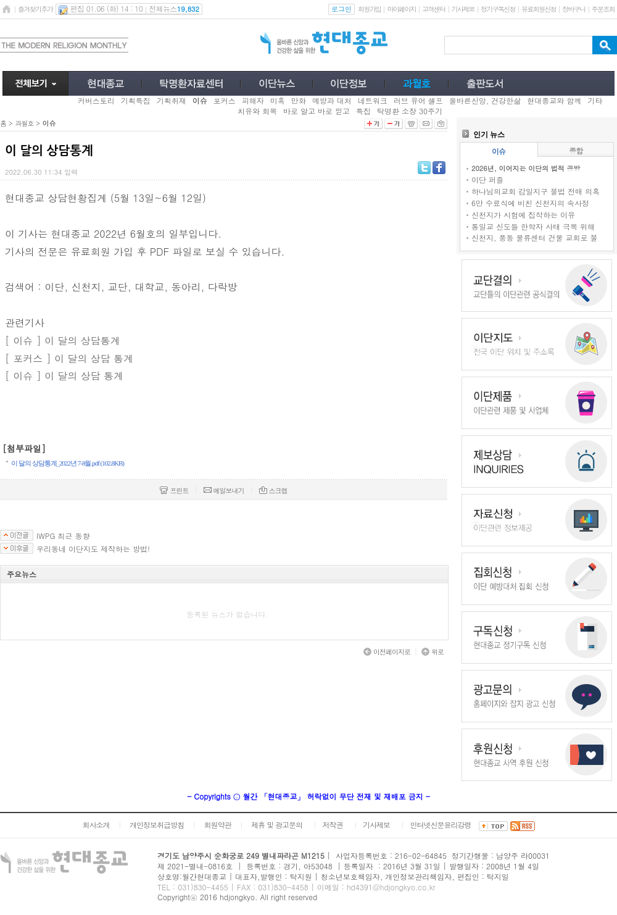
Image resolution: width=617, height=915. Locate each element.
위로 (432, 651)
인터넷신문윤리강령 (440, 824)
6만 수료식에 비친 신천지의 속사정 (530, 203)
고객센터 (433, 9)
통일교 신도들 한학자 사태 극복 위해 (533, 226)
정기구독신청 (498, 9)
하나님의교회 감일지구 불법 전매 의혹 (535, 191)
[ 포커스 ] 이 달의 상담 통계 (69, 358)
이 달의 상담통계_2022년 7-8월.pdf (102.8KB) (67, 463)
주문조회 (603, 9)
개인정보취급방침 (157, 824)
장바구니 (573, 9)
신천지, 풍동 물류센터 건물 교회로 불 (534, 237)
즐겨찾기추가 (35, 9)
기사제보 (463, 9)
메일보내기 (224, 490)
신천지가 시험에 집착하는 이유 (523, 214)
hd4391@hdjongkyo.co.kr (391, 887)
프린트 (174, 490)
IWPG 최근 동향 (63, 536)
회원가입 (369, 9)
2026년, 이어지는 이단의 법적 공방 (525, 168)
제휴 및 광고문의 (276, 824)
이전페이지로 (386, 651)
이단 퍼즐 (487, 179)
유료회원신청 (538, 9)
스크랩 (273, 490)
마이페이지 (401, 9)
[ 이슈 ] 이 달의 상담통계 (62, 340)
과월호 (24, 123)
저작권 (333, 824)
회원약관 (217, 824)
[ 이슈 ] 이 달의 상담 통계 (64, 376)
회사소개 (95, 824)
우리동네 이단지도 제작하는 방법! (93, 549)
